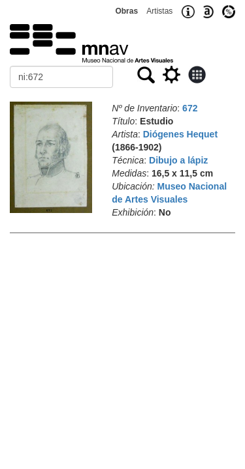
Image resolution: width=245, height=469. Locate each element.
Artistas (159, 11)
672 (189, 108)
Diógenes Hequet (180, 134)
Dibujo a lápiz (178, 160)
